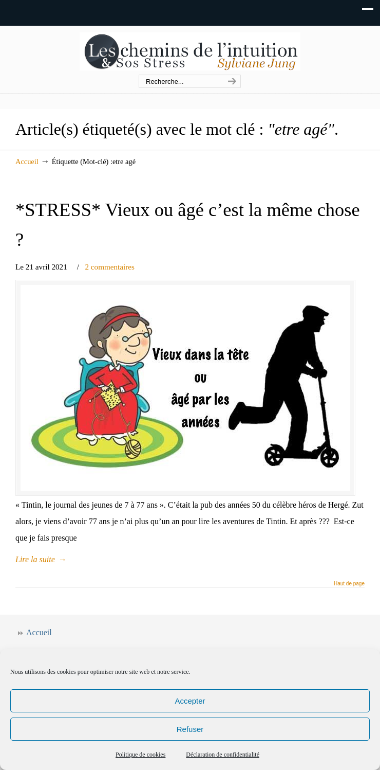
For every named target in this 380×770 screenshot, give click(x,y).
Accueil (27, 161)
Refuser (190, 729)
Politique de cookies (140, 754)
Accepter (190, 700)
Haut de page (349, 583)
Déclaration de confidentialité (222, 754)
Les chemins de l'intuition (190, 51)
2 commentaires (110, 266)
